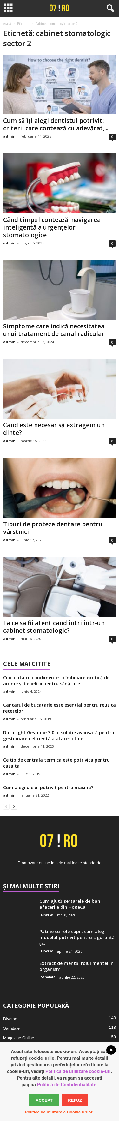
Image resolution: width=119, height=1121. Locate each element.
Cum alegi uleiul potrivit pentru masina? (48, 787)
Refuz (75, 1100)
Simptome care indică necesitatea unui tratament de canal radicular (53, 330)
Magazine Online (18, 1037)
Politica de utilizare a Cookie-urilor (58, 1112)
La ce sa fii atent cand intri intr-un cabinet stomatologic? (54, 627)
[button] (109, 8)
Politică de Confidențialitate (66, 1085)
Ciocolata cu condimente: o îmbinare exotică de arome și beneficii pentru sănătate (56, 680)
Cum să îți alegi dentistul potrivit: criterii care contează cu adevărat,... (55, 124)
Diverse (47, 915)
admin (9, 136)
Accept (44, 1100)
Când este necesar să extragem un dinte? (54, 429)
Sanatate (48, 977)
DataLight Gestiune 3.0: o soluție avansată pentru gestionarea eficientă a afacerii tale (58, 735)
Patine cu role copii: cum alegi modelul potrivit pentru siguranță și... (77, 937)
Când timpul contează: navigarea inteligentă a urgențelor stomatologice (52, 227)
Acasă (7, 23)
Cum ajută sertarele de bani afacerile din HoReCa (70, 904)
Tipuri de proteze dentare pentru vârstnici (52, 528)
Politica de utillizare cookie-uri (78, 1071)
